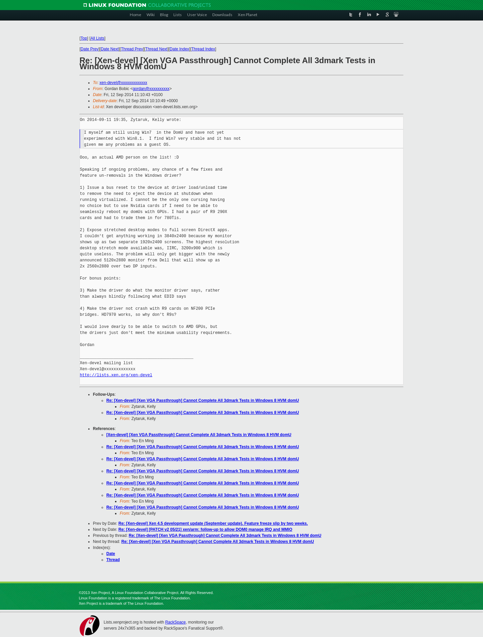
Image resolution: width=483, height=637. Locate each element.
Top (83, 38)
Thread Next (156, 49)
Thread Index (203, 49)
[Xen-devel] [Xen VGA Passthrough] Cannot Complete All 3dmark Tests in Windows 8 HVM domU (198, 434)
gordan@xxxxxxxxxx (150, 88)
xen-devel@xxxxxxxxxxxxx (123, 82)
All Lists (97, 38)
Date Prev (89, 49)
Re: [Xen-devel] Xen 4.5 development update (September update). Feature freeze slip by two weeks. (213, 523)
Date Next (109, 49)
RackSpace (175, 622)
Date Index (179, 49)
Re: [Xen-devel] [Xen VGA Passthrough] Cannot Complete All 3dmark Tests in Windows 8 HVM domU (202, 400)
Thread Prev (132, 49)
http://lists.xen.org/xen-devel (116, 375)
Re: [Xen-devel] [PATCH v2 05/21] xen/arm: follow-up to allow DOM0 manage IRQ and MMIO (205, 529)
